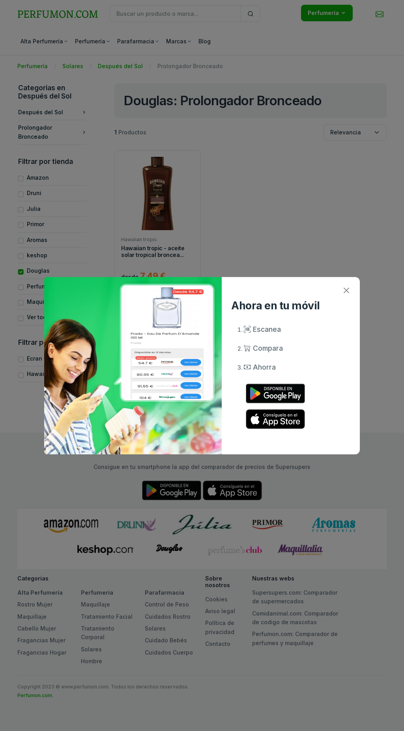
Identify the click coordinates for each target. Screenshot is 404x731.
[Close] (346, 290)
